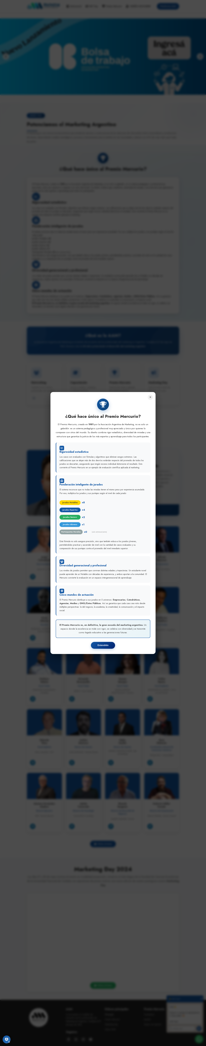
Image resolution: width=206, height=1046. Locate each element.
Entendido (102, 645)
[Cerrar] (150, 397)
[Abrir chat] (7, 1039)
